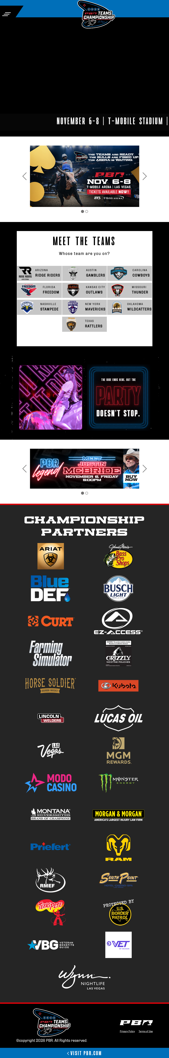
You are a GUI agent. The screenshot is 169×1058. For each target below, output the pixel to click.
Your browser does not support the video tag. (84, 70)
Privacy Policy (127, 1031)
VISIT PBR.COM (84, 1052)
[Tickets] (82, 211)
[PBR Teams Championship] (86, 211)
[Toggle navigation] (6, 14)
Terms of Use (146, 1031)
